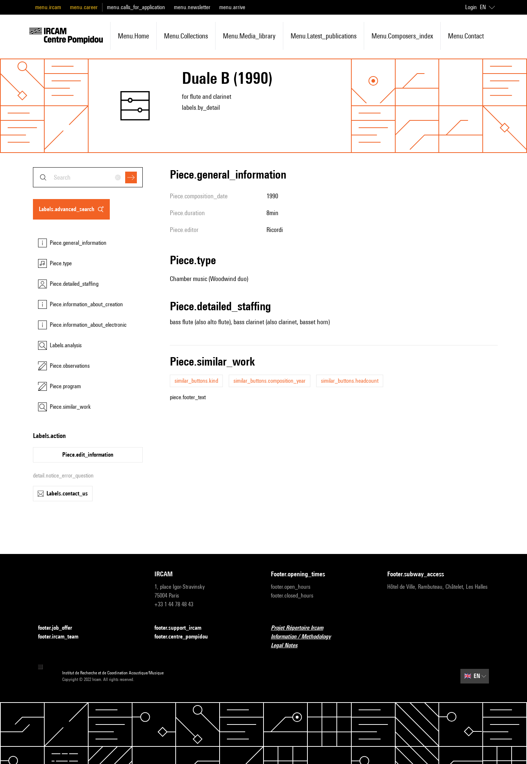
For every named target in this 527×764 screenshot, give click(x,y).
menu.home (133, 36)
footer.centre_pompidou (185, 637)
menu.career (84, 7)
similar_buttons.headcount (349, 380)
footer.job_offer (59, 628)
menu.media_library (249, 36)
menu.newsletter (192, 7)
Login (471, 7)
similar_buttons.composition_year (269, 380)
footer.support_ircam (182, 628)
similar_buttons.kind (196, 380)
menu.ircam (48, 7)
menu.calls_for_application (136, 7)
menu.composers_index (402, 36)
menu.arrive (232, 7)
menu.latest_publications (323, 36)
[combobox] (88, 177)
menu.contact (466, 36)
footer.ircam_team (62, 637)
